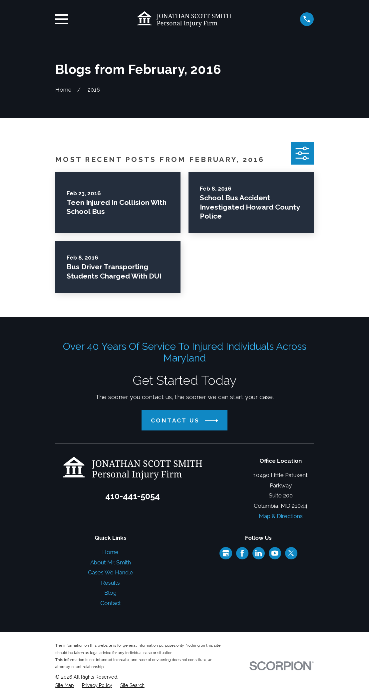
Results (110, 582)
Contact (110, 603)
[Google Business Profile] (225, 553)
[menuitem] (64, 685)
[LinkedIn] (258, 553)
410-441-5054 (132, 496)
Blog (110, 592)
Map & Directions (281, 516)
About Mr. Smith (110, 562)
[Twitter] (291, 553)
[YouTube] (274, 553)
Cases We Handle (110, 572)
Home (110, 552)
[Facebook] (242, 553)
